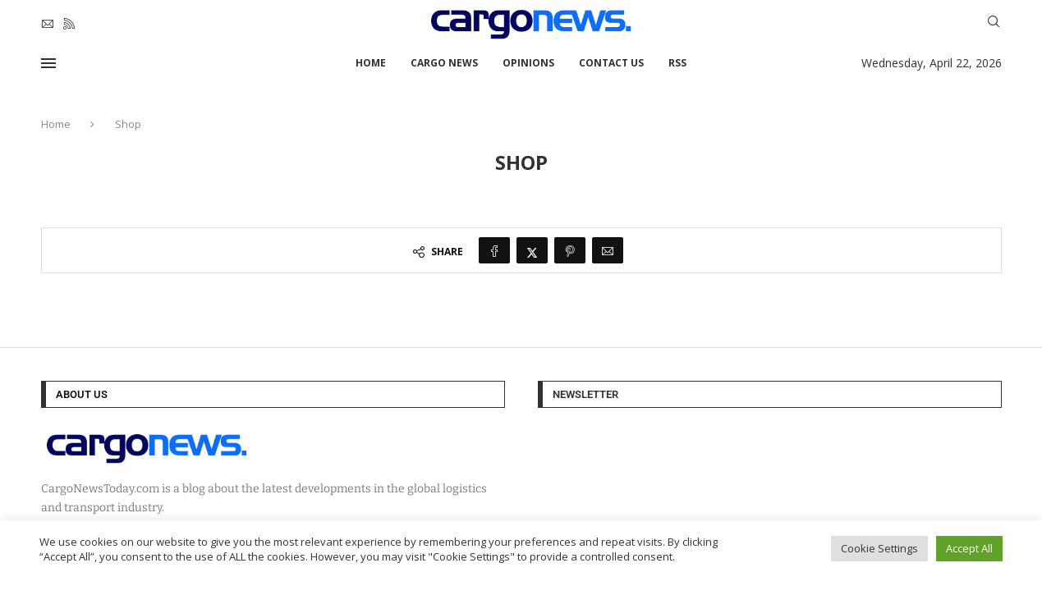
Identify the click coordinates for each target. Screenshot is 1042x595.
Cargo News (444, 63)
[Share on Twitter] (532, 250)
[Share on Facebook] (494, 250)
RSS (677, 63)
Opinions (528, 63)
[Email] (47, 23)
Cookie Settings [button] (879, 548)
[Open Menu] (48, 63)
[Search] (993, 23)
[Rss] (69, 23)
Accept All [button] (969, 548)
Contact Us (611, 63)
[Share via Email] (607, 250)
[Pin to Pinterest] (569, 250)
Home (371, 63)
